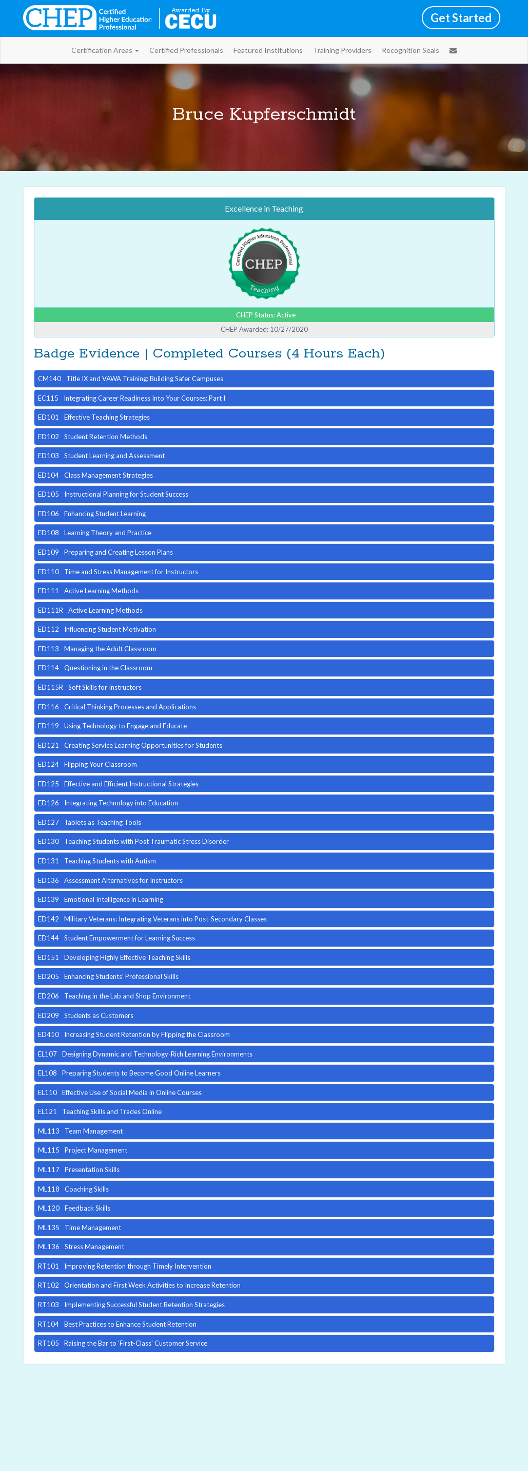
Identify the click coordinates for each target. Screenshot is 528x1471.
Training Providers (342, 50)
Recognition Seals (410, 50)
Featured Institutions (268, 50)
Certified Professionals (186, 50)
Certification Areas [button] (105, 50)
